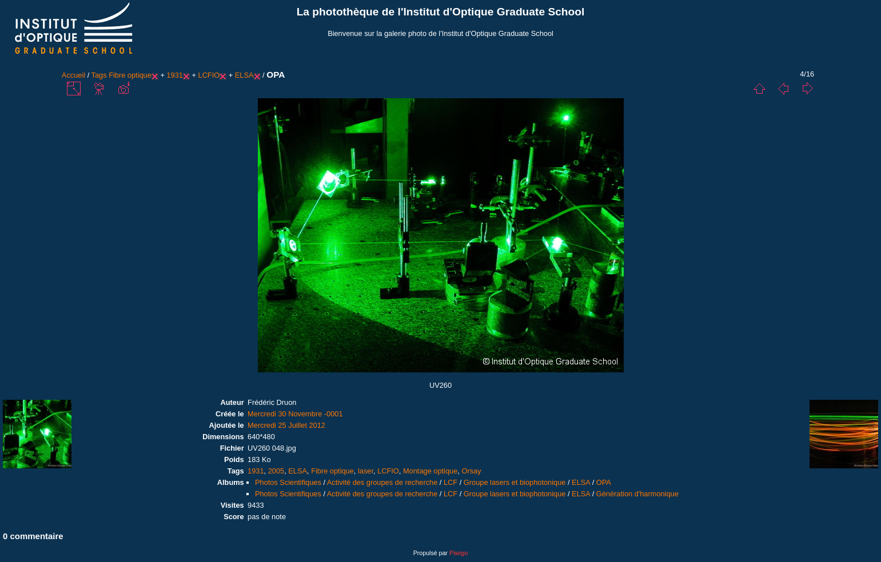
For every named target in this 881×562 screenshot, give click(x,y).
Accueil (73, 75)
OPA (603, 482)
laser (365, 471)
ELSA (244, 75)
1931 (174, 75)
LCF (450, 482)
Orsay (471, 471)
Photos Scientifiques (288, 482)
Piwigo (458, 552)
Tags (99, 75)
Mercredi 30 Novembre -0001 (295, 414)
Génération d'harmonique (637, 493)
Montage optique (430, 471)
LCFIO (209, 75)
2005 (276, 471)
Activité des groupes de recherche (382, 482)
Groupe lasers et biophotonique (515, 482)
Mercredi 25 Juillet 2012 (286, 425)
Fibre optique (130, 75)
